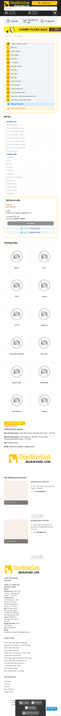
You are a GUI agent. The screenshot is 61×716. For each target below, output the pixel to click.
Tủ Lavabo (12, 62)
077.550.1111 (40, 491)
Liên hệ (7, 684)
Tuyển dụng (8, 692)
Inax (8, 161)
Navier (9, 157)
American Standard (14, 177)
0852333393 (10, 207)
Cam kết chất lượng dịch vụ (14, 663)
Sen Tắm (11, 74)
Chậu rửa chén (13, 81)
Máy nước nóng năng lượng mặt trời (20, 96)
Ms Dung (30, 232)
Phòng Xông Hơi (14, 89)
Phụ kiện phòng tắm (15, 92)
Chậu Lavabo (13, 51)
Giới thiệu (7, 681)
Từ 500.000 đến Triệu (15, 128)
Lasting (9, 194)
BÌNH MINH (11, 187)
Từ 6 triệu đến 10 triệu (15, 138)
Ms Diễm (30, 228)
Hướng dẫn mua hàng (12, 666)
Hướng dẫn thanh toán (12, 655)
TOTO (9, 164)
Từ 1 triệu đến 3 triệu (14, 131)
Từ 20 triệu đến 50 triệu (16, 148)
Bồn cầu (11, 47)
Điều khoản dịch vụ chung (14, 671)
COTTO (9, 171)
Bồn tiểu (11, 77)
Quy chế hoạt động (11, 650)
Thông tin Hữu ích (33, 13)
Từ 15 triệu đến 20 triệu (15, 144)
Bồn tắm (11, 59)
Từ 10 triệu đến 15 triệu (15, 141)
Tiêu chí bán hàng (10, 668)
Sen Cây (11, 70)
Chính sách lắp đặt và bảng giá (15, 643)
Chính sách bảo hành (12, 648)
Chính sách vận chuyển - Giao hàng (17, 653)
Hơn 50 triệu (11, 151)
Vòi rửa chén (13, 85)
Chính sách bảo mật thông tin (15, 661)
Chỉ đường (37, 516)
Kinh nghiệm (9, 689)
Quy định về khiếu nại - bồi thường (17, 645)
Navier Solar (11, 184)
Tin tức (6, 687)
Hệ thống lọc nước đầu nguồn (18, 100)
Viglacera (10, 174)
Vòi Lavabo (12, 55)
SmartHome (11, 190)
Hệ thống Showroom (10, 13)
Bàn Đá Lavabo (14, 66)
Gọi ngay (30, 223)
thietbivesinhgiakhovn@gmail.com (19, 213)
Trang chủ (7, 36)
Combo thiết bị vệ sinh (16, 44)
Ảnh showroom (16, 502)
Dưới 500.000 (12, 125)
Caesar (9, 167)
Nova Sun (10, 180)
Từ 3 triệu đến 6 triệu (15, 135)
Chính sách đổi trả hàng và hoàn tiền (18, 658)
